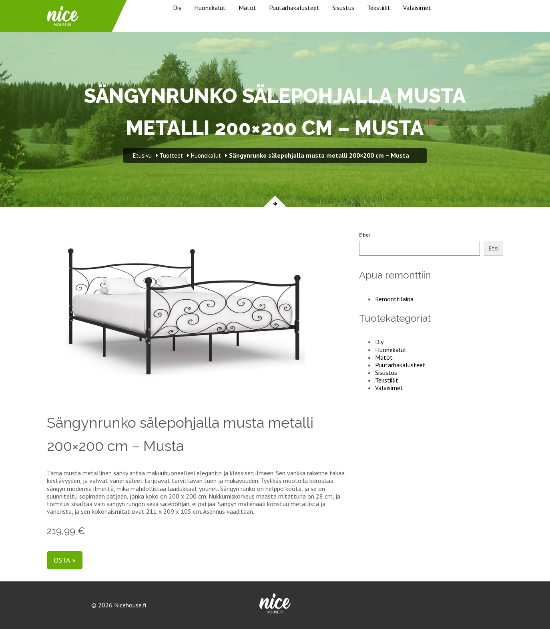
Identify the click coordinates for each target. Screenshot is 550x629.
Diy (177, 8)
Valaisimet (417, 8)
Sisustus (343, 8)
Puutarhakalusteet (294, 8)
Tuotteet (171, 155)
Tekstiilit (378, 8)
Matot (247, 8)
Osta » (65, 560)
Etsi (364, 235)
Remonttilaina (394, 299)
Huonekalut (210, 8)
